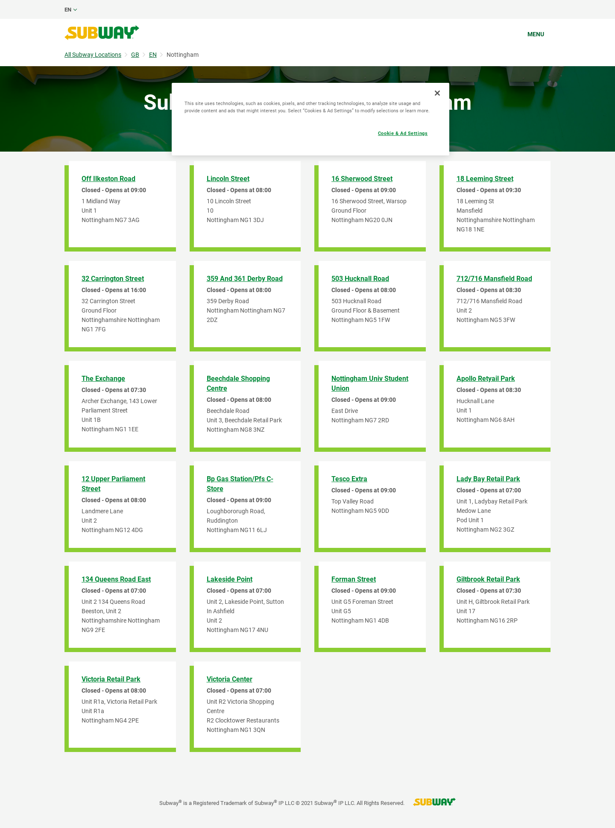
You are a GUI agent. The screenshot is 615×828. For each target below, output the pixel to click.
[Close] (437, 93)
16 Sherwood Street (361, 179)
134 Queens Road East (116, 579)
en (67, 9)
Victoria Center (229, 679)
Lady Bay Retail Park (488, 479)
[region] (310, 119)
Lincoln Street (228, 179)
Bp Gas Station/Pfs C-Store (240, 484)
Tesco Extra (349, 479)
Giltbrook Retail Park (488, 579)
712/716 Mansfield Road (494, 279)
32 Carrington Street (113, 279)
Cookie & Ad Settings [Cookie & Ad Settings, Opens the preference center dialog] (403, 133)
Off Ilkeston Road (108, 179)
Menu (535, 34)
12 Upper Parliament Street (113, 484)
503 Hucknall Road (360, 279)
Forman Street (353, 579)
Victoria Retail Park (111, 679)
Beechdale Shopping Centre (238, 383)
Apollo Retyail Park (486, 379)
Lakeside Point (229, 579)
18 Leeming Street (485, 179)
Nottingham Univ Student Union (369, 383)
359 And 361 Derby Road (245, 279)
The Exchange (103, 379)
